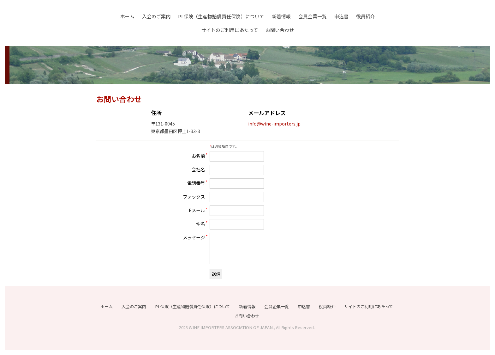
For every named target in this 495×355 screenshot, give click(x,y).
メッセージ (194, 237)
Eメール (197, 210)
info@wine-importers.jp (274, 123)
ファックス (194, 196)
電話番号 (196, 183)
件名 (200, 223)
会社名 (198, 169)
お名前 (198, 155)
